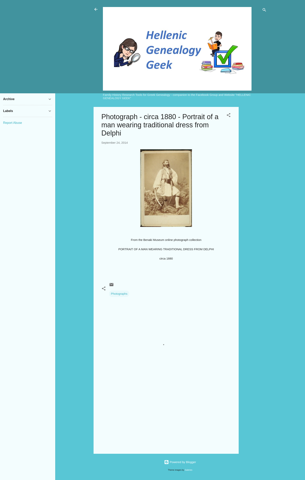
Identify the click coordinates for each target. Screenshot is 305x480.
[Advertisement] (254, 165)
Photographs (119, 293)
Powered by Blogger (180, 462)
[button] (228, 116)
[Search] (264, 11)
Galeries (188, 470)
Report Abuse (12, 122)
